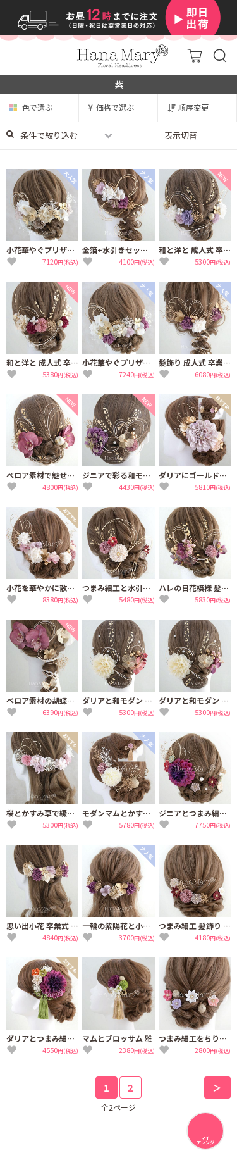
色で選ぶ (37, 107)
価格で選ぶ (115, 107)
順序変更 (193, 107)
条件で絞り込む (42, 135)
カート (194, 55)
